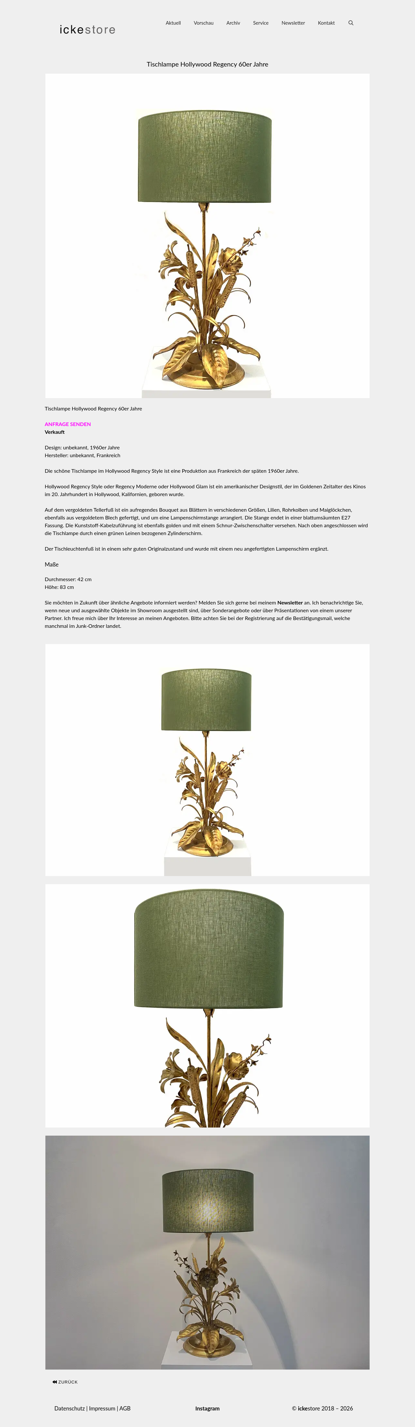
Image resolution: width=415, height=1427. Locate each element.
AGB (125, 1408)
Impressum (102, 1408)
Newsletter (293, 23)
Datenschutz (69, 1408)
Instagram (207, 1408)
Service (261, 23)
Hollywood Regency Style (134, 471)
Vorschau (204, 23)
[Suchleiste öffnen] (351, 22)
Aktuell (173, 23)
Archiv (233, 23)
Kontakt (326, 23)
